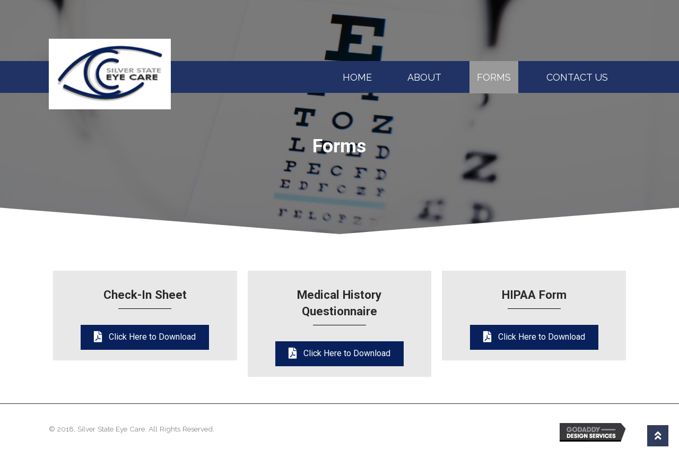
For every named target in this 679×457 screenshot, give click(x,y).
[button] (145, 337)
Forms (494, 77)
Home (357, 77)
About (424, 77)
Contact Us (577, 77)
